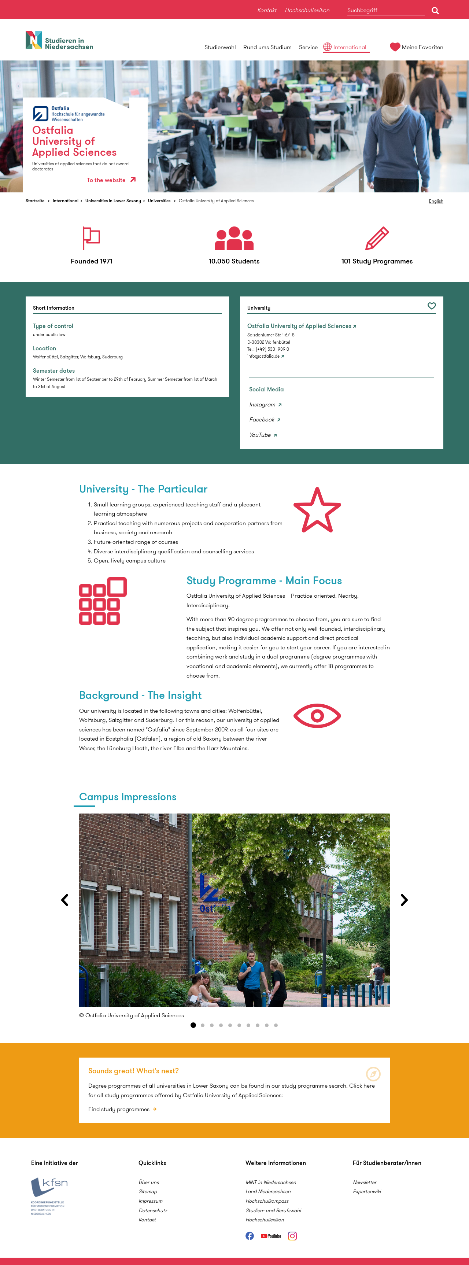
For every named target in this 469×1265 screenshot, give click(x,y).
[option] (234, 126)
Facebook (262, 419)
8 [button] (258, 1025)
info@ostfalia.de (263, 356)
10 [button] (276, 1025)
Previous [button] (64, 900)
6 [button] (239, 1025)
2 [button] (203, 1025)
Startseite (35, 201)
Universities (159, 201)
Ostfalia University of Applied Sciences (216, 201)
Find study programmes (119, 1109)
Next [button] (404, 900)
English (436, 201)
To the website (111, 180)
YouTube (260, 435)
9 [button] (267, 1025)
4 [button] (221, 1025)
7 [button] (248, 1025)
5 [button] (230, 1025)
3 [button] (212, 1025)
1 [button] (193, 1025)
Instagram (263, 404)
